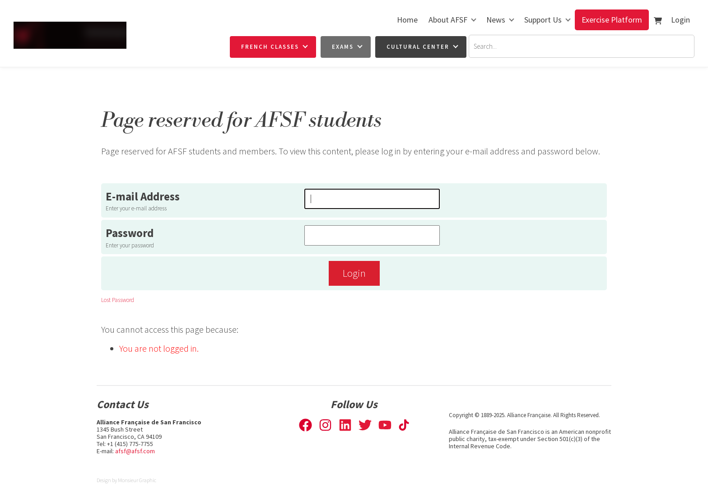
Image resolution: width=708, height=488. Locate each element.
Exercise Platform (612, 19)
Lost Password (117, 300)
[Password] (372, 235)
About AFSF (448, 19)
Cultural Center (418, 47)
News (495, 19)
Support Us (543, 19)
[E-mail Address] (372, 199)
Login (680, 19)
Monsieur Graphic (137, 480)
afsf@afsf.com (135, 451)
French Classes (270, 47)
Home (407, 19)
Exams (343, 47)
